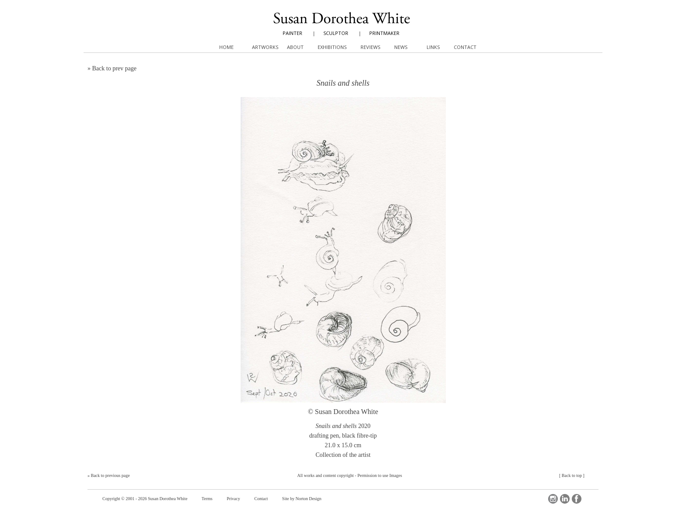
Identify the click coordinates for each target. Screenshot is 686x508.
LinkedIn (565, 499)
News (400, 47)
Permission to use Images (379, 475)
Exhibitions (332, 47)
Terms (207, 498)
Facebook (576, 499)
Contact (261, 498)
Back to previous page (110, 475)
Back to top (572, 475)
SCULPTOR (335, 33)
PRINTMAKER (384, 33)
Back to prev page (114, 68)
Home (226, 47)
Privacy (233, 498)
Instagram (553, 499)
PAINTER (292, 33)
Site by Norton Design (302, 498)
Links (433, 47)
